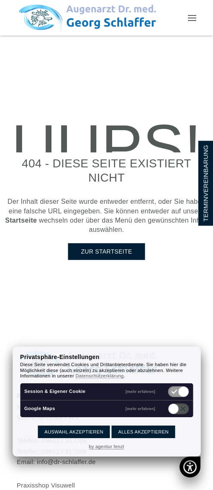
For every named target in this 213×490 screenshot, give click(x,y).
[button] (192, 18)
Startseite (21, 220)
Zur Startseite (106, 251)
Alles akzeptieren (143, 431)
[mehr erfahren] (140, 391)
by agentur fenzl (106, 446)
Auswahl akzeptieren (73, 431)
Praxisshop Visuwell (46, 485)
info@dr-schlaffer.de (66, 461)
